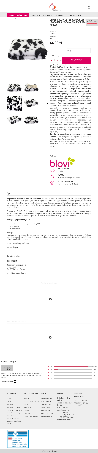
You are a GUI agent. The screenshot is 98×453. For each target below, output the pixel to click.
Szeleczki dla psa (45, 407)
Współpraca (10, 404)
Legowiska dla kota (46, 416)
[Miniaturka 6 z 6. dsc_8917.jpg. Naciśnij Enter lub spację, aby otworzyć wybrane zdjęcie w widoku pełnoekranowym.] (31, 119)
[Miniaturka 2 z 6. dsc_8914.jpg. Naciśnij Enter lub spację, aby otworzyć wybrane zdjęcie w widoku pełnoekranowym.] (31, 87)
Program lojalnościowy (31, 416)
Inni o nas (10, 401)
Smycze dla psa (45, 410)
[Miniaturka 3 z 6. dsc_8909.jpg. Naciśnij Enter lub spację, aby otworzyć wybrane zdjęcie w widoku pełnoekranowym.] (14, 103)
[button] (47, 104)
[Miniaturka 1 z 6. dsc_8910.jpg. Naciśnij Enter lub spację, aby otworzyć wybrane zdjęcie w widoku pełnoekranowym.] (14, 87)
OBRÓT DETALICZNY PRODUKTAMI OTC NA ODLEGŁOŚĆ (81, 403)
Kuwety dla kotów (46, 404)
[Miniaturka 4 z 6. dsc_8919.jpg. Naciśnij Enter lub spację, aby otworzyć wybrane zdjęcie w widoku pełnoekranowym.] (31, 103)
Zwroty (26, 404)
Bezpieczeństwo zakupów (31, 401)
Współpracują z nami (13, 407)
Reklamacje (27, 407)
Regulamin (27, 398)
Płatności (27, 413)
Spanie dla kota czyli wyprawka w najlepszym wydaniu (14, 421)
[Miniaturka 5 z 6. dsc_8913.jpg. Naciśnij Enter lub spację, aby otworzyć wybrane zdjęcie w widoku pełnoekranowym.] (14, 119)
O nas (9, 398)
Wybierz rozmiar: (55, 51)
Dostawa (26, 410)
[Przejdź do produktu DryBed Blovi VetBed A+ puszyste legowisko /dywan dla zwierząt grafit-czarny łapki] (49, 349)
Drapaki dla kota (46, 401)
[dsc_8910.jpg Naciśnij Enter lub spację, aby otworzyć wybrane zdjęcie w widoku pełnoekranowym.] (27, 48)
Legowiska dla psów (46, 398)
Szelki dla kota (11, 416)
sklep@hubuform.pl (63, 410)
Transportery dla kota (47, 413)
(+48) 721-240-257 (62, 407)
